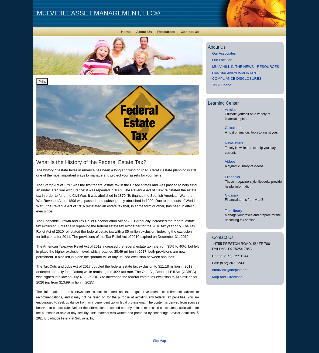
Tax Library (233, 211)
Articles (230, 110)
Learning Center (223, 103)
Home (126, 32)
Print (42, 81)
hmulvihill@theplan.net (230, 270)
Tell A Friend (221, 85)
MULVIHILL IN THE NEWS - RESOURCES (245, 67)
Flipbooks (232, 177)
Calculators (233, 128)
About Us (144, 32)
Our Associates (224, 53)
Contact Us (190, 32)
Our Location (222, 60)
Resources (166, 32)
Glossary (232, 195)
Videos (230, 161)
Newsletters (234, 143)
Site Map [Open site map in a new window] (159, 341)
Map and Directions (227, 277)
